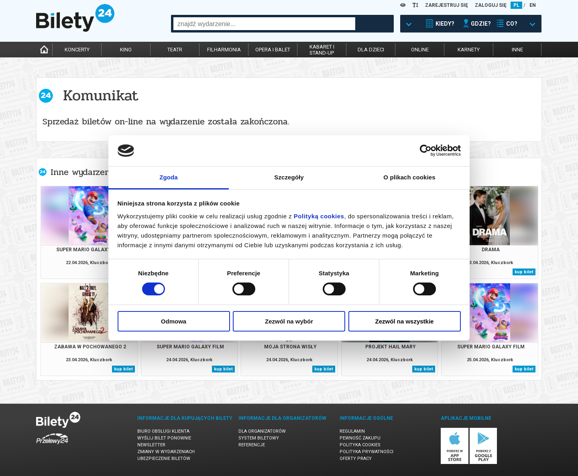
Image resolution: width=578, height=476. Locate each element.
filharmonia (224, 50)
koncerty (77, 50)
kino (126, 50)
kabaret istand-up (321, 50)
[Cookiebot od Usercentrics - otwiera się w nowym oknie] (426, 150)
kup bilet (524, 272)
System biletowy (258, 438)
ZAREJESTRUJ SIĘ (446, 5)
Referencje (251, 445)
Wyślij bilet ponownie (164, 438)
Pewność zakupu (360, 438)
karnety (469, 50)
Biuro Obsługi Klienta (163, 431)
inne (517, 50)
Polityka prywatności (366, 451)
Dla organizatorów (262, 431)
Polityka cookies (360, 445)
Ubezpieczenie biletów (163, 458)
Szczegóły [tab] (288, 177)
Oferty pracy (356, 458)
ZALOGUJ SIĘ (491, 5)
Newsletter (151, 445)
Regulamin (352, 431)
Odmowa (173, 321)
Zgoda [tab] (168, 177)
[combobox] (264, 24)
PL (516, 5)
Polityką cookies (319, 216)
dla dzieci (371, 50)
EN (532, 5)
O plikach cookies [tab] (409, 177)
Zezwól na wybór (289, 321)
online (420, 50)
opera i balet (272, 50)
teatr (174, 50)
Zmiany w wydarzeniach (166, 451)
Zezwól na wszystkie (404, 321)
